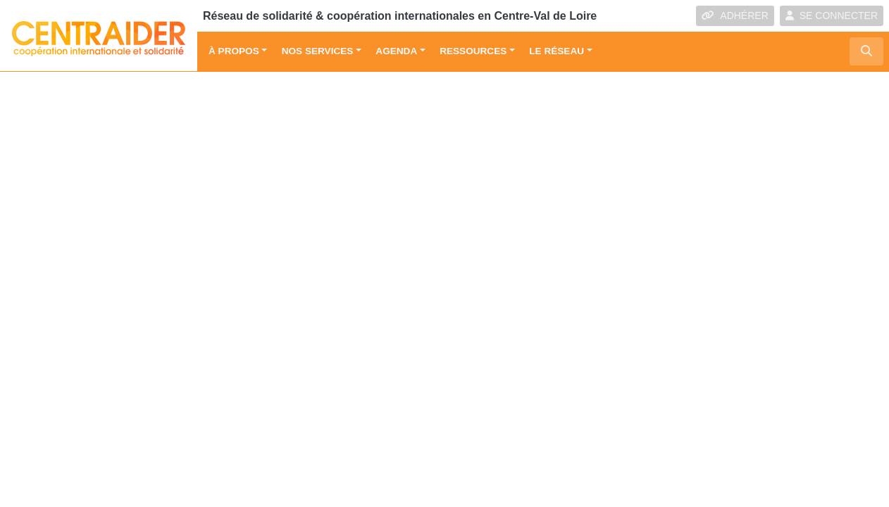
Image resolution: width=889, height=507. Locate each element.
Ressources (473, 51)
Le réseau (556, 51)
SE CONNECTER (831, 15)
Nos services (318, 51)
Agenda (396, 51)
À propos (234, 51)
